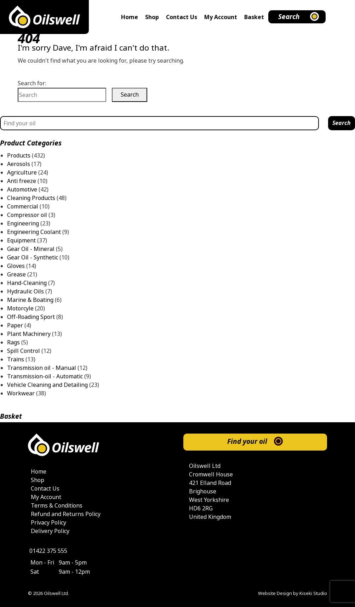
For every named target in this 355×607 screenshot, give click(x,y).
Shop (152, 17)
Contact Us (181, 17)
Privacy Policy (48, 523)
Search (289, 17)
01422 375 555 (48, 551)
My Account (220, 17)
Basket (254, 17)
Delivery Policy (50, 531)
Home (129, 17)
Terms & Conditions (56, 506)
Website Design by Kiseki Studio (292, 593)
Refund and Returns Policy (66, 514)
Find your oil (247, 441)
